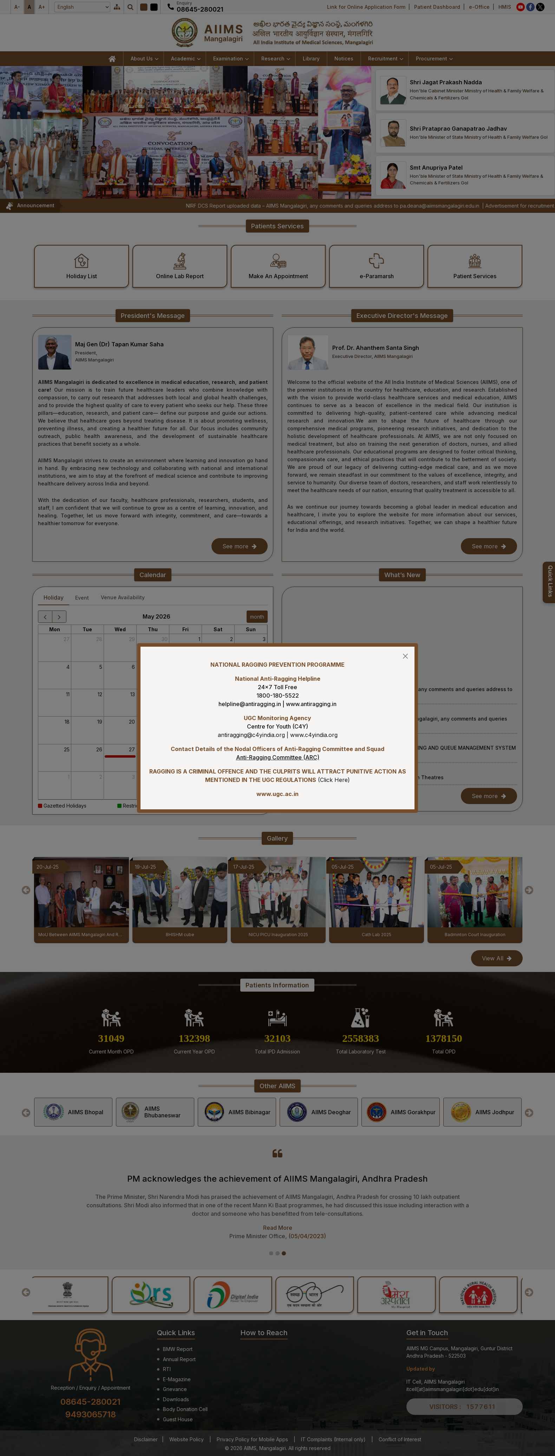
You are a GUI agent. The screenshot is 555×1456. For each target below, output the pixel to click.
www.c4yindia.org (314, 734)
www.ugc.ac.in (277, 793)
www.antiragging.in (311, 703)
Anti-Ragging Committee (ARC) (277, 757)
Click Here (334, 779)
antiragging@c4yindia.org (251, 734)
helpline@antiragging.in (249, 703)
